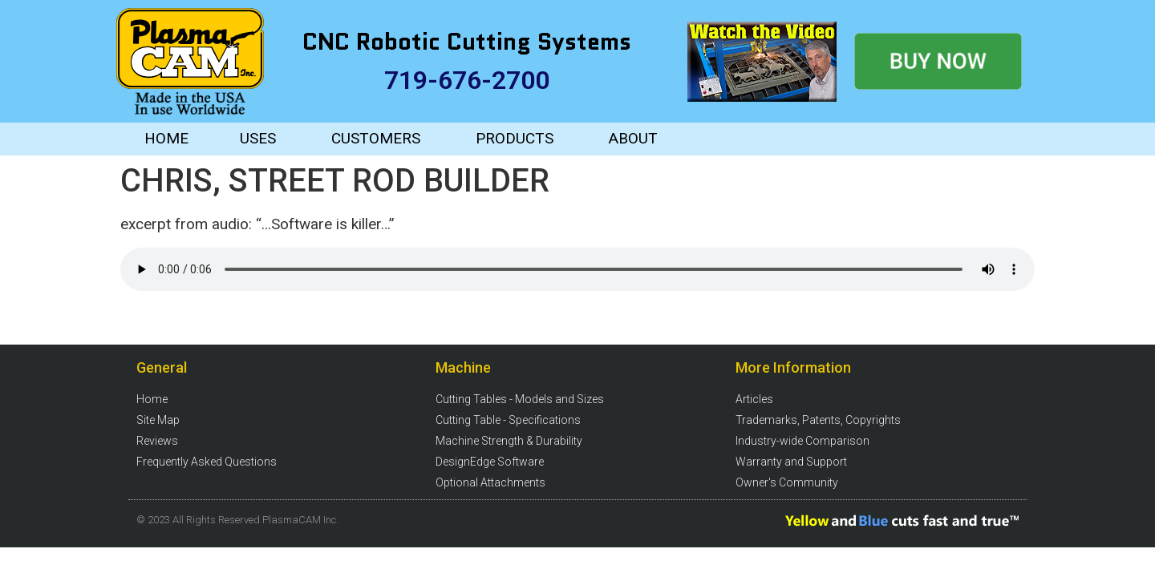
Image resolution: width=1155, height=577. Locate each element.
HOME (166, 138)
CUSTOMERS (375, 138)
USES (258, 138)
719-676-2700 (466, 80)
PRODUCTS (514, 138)
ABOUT (633, 138)
